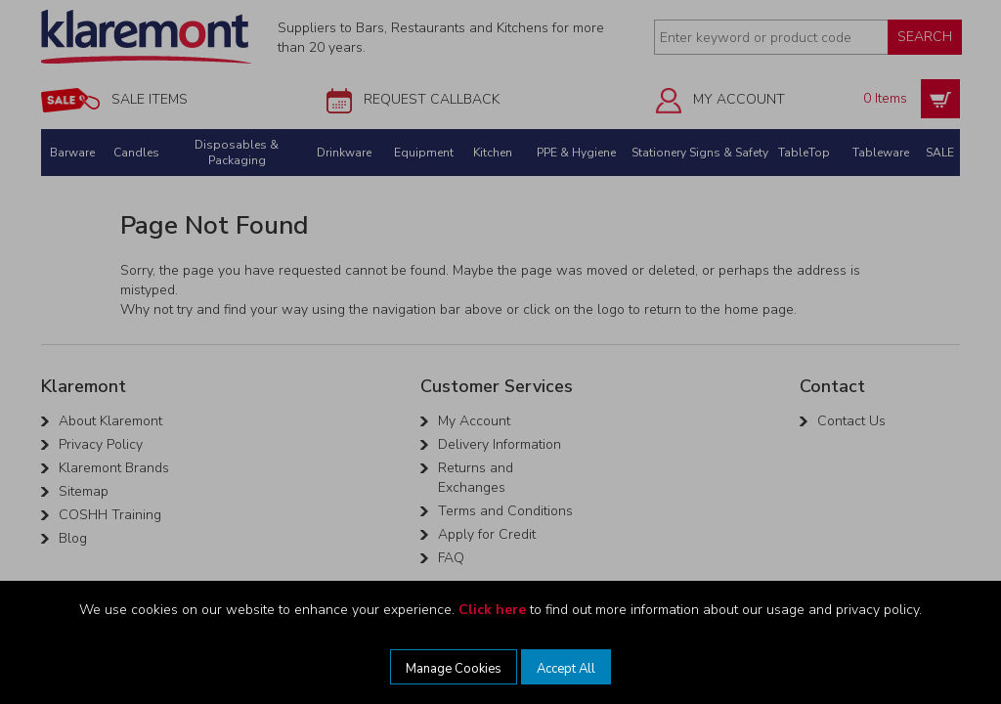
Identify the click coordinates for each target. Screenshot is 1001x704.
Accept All (566, 669)
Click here (492, 609)
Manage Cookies (453, 669)
